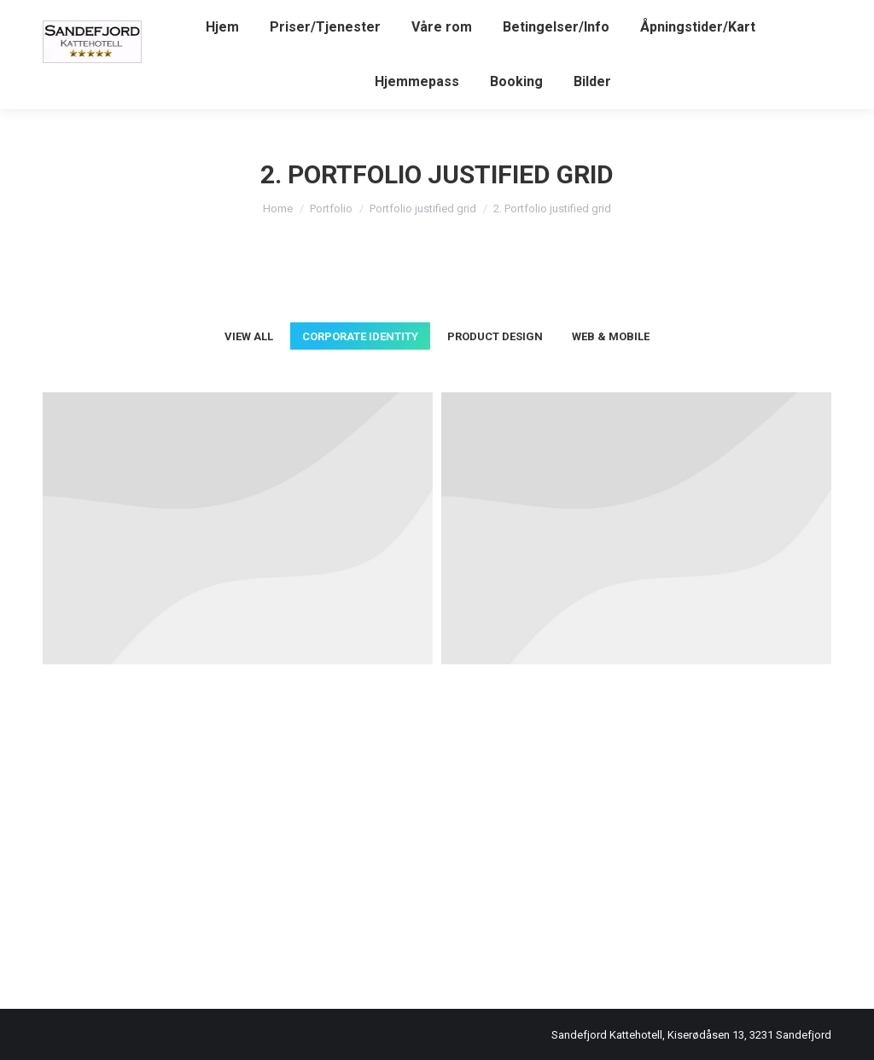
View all (248, 336)
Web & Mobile (611, 336)
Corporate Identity (360, 336)
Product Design (495, 336)
